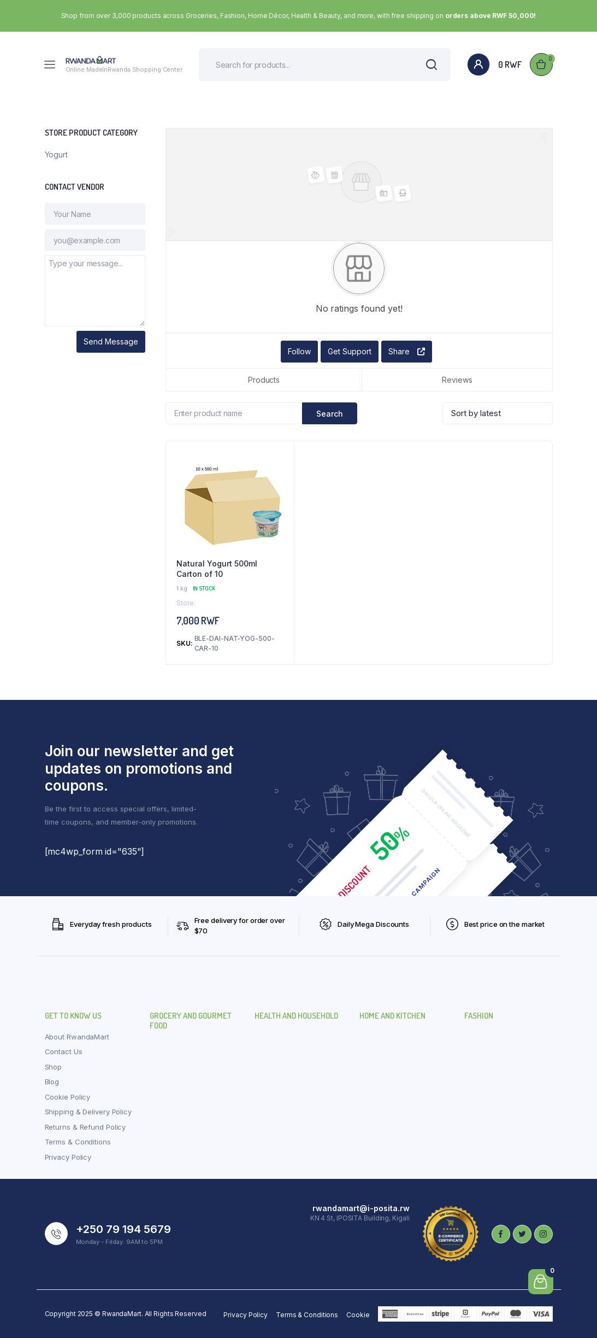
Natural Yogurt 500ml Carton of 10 (216, 569)
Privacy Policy (68, 1157)
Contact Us (63, 1051)
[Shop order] (497, 413)
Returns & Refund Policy (85, 1127)
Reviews (457, 379)
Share (406, 351)
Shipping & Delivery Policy (88, 1111)
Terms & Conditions (78, 1141)
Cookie (357, 1315)
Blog (52, 1081)
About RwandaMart (77, 1036)
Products (264, 379)
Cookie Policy (68, 1096)
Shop (53, 1066)
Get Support (349, 351)
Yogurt (56, 154)
